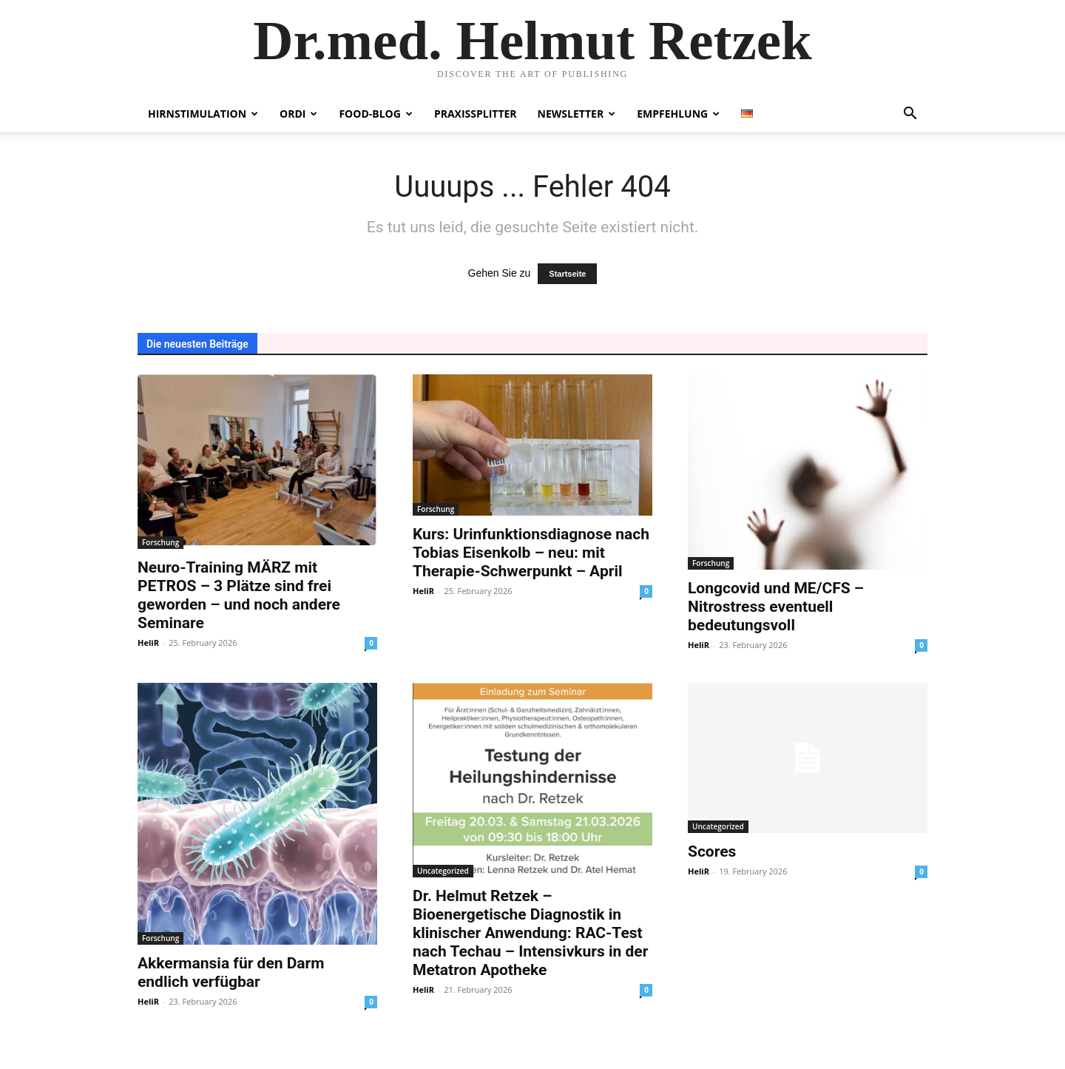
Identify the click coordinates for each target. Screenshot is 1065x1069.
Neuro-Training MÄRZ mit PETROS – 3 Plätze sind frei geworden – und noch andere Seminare (239, 595)
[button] (909, 115)
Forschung (160, 542)
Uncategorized (443, 871)
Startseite (567, 273)
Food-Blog (375, 114)
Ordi (298, 114)
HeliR (148, 642)
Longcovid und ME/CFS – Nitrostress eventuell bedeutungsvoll (776, 606)
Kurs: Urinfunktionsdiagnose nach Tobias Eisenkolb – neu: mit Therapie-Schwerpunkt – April (531, 552)
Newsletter (577, 114)
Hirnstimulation (203, 114)
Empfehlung (678, 114)
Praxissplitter (475, 114)
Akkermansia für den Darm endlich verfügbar (231, 972)
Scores (712, 851)
